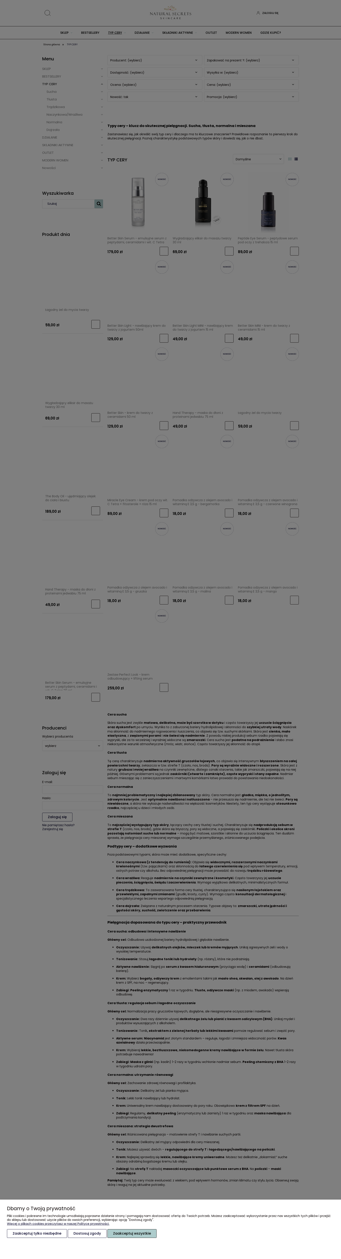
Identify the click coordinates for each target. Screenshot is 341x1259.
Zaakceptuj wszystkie (132, 1233)
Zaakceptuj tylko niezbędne (37, 1233)
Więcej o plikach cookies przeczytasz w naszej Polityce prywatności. (58, 1224)
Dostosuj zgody (87, 1233)
